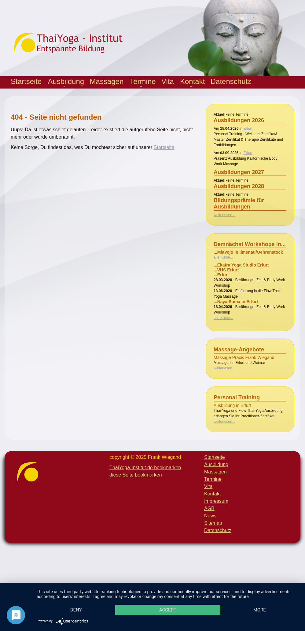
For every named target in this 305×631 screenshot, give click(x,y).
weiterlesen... (224, 215)
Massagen (107, 81)
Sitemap (213, 523)
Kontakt (191, 83)
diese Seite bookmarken (135, 474)
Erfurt (247, 128)
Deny (77, 599)
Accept (172, 599)
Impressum (216, 501)
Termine (141, 83)
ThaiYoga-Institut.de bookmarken (145, 467)
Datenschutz (231, 81)
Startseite (26, 81)
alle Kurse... (223, 257)
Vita (167, 81)
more (77, 609)
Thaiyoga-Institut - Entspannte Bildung (73, 42)
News (210, 515)
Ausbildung (64, 83)
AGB (209, 508)
